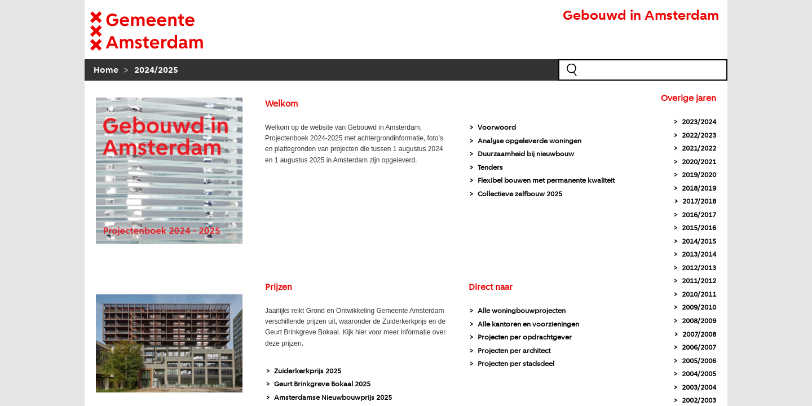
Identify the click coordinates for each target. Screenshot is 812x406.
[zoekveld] (642, 70)
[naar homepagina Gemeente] (163, 31)
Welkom (281, 104)
